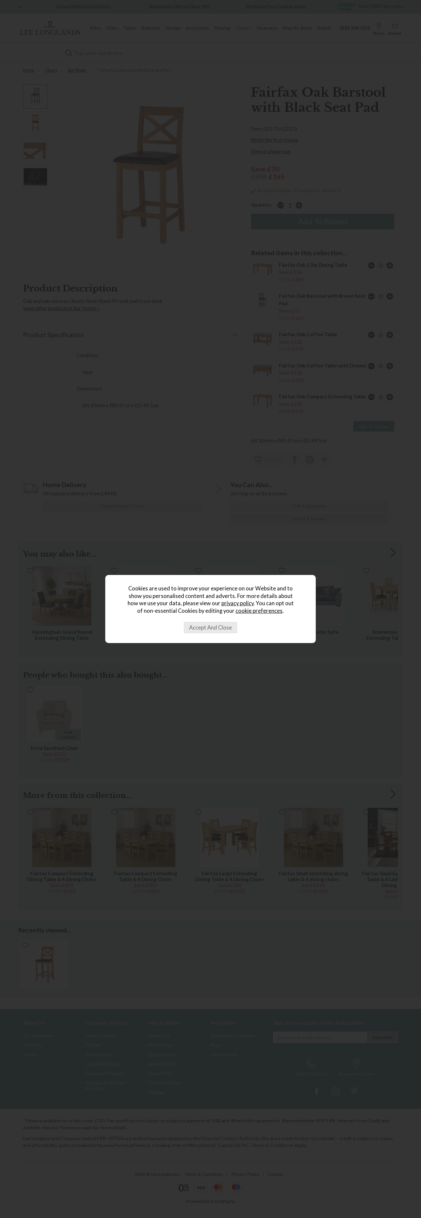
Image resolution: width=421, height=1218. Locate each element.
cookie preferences (259, 611)
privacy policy (237, 603)
